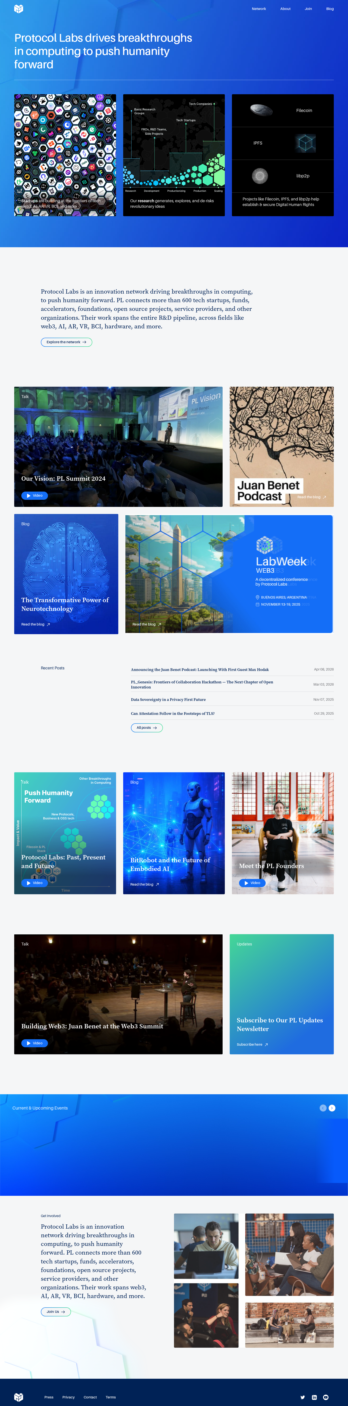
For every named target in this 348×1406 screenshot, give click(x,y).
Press (48, 1397)
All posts (147, 728)
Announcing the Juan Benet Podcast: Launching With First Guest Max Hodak (200, 669)
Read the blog (312, 498)
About (285, 9)
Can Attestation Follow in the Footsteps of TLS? (173, 713)
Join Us (56, 1312)
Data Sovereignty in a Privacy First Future (168, 699)
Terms (111, 1397)
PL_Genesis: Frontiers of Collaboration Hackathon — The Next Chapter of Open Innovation (202, 684)
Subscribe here (253, 1045)
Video (35, 495)
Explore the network (67, 342)
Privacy (68, 1397)
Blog (330, 9)
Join (308, 9)
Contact (90, 1397)
